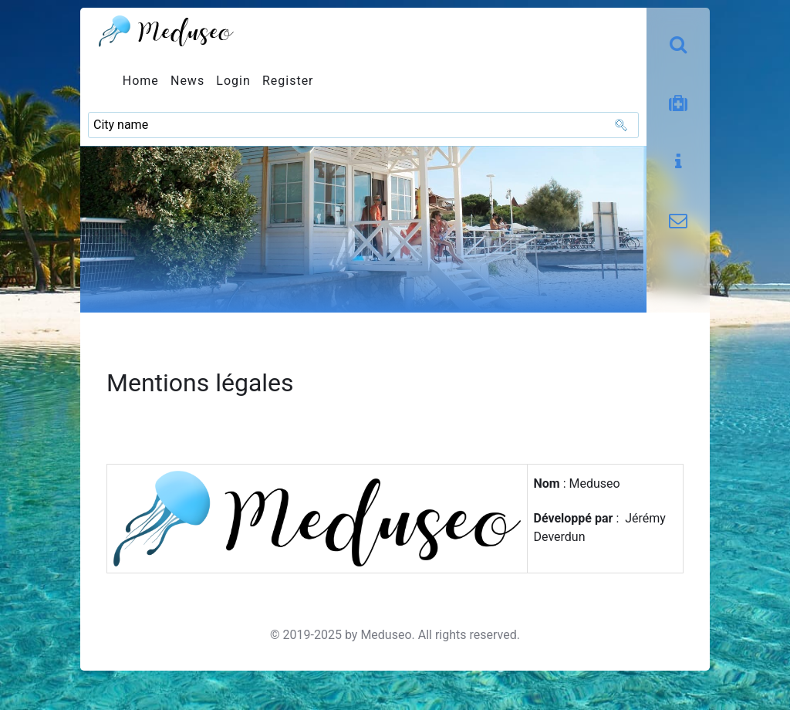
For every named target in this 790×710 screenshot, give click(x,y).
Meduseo (385, 634)
